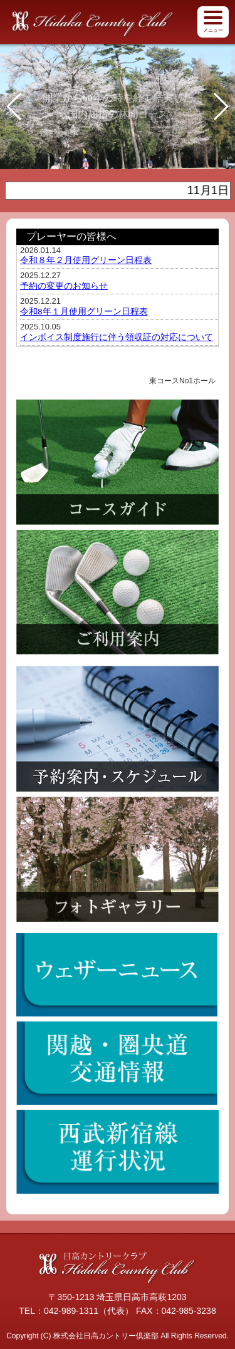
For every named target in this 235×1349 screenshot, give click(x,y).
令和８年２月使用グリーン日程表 (86, 260)
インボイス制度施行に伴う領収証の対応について (116, 337)
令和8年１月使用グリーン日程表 (84, 311)
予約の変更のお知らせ (64, 286)
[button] (220, 106)
